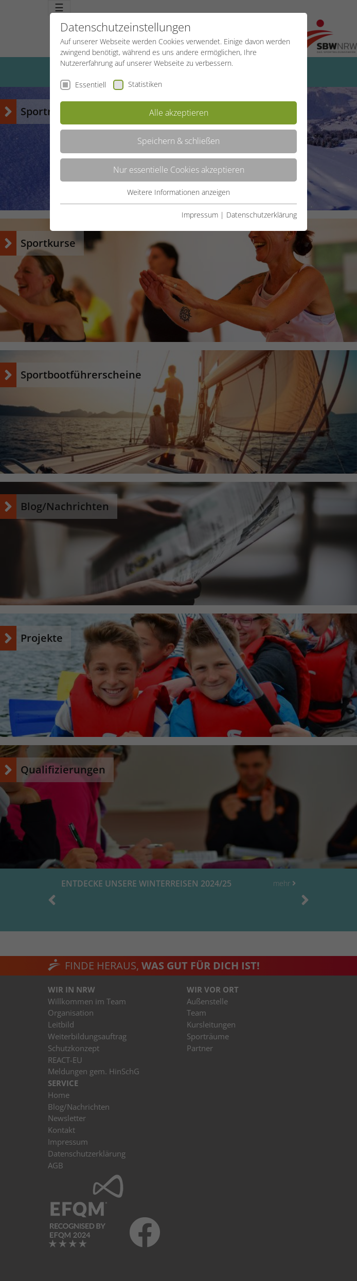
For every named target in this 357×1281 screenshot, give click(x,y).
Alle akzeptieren (178, 112)
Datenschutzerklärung (261, 215)
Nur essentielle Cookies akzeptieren (178, 169)
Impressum (200, 215)
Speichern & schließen (178, 141)
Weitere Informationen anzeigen (178, 192)
